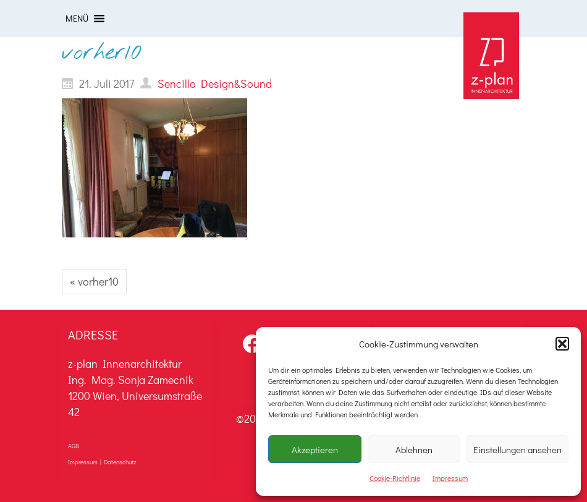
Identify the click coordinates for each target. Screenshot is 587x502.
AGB (73, 446)
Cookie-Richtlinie (395, 478)
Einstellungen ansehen (517, 449)
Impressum (450, 478)
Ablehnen (414, 449)
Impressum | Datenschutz (102, 462)
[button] (562, 344)
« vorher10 (94, 281)
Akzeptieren (315, 449)
